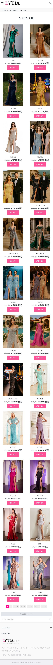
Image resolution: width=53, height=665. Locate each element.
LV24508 (13, 302)
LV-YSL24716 (13, 399)
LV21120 (13, 157)
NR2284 (40, 399)
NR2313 (40, 447)
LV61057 (40, 108)
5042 (13, 60)
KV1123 (13, 495)
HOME (4, 10)
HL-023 (40, 157)
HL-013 (13, 108)
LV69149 (40, 302)
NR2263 (13, 447)
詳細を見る (13, 67)
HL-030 (40, 60)
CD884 (40, 544)
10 (39, 606)
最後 (45, 606)
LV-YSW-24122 (13, 254)
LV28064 (13, 350)
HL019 (13, 205)
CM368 (13, 544)
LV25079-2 (40, 254)
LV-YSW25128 (40, 205)
